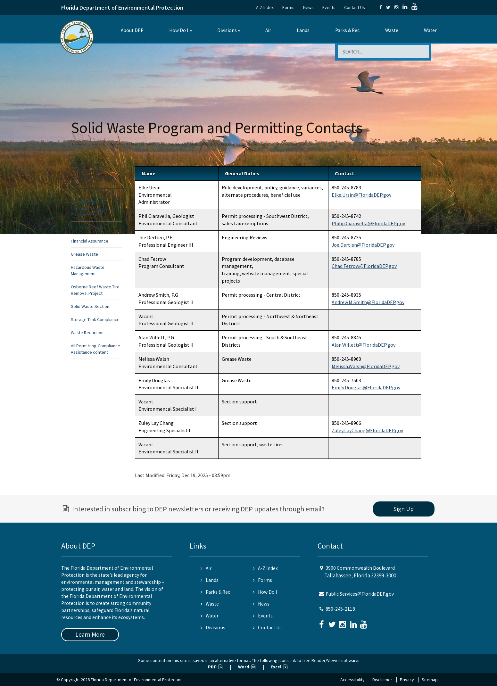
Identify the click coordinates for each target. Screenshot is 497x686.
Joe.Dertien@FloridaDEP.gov (363, 245)
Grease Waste (84, 254)
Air (268, 30)
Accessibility (352, 679)
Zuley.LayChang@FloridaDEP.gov (367, 430)
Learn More (90, 634)
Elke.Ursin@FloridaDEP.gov (361, 195)
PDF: (215, 667)
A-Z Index (265, 7)
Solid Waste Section (90, 306)
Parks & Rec (347, 30)
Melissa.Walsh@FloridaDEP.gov (366, 366)
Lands (303, 30)
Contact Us (354, 7)
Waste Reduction (87, 332)
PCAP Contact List (88, 228)
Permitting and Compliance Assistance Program (196, 144)
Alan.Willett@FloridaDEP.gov (363, 345)
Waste (391, 30)
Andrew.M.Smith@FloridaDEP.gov (368, 302)
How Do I (178, 30)
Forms (288, 7)
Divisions (227, 30)
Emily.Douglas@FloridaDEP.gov (366, 387)
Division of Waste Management (128, 144)
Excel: (279, 667)
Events (328, 7)
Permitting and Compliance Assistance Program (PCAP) (93, 208)
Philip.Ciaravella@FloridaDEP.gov (368, 223)
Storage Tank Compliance (95, 319)
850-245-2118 (340, 609)
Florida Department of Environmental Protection (122, 7)
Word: (246, 667)
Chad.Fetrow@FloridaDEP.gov (364, 266)
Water (430, 30)
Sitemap (430, 679)
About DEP (132, 30)
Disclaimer (382, 679)
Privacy (407, 679)
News (308, 7)
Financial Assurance (89, 241)
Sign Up (403, 509)
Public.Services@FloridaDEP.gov (360, 594)
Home (77, 144)
